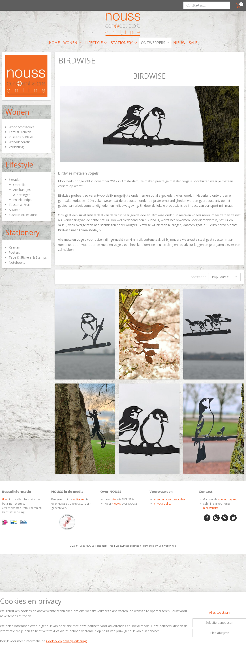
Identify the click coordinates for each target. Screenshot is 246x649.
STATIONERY (124, 42)
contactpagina (227, 499)
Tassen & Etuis (19, 204)
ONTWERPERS (155, 42)
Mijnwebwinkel (167, 545)
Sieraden (15, 179)
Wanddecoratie (20, 142)
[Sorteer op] (224, 277)
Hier (4, 499)
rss (111, 545)
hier (113, 499)
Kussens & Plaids (21, 137)
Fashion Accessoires (23, 215)
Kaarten (14, 247)
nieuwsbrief (210, 508)
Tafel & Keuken (20, 132)
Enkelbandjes (22, 200)
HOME (54, 42)
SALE (193, 42)
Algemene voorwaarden (169, 499)
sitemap (102, 545)
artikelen (78, 499)
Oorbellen (20, 185)
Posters (14, 252)
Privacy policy (162, 504)
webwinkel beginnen (128, 545)
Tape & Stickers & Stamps (28, 257)
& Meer (14, 210)
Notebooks (17, 262)
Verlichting (16, 147)
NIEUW (179, 42)
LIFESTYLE (96, 42)
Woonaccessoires (21, 127)
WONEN (72, 42)
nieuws (116, 504)
